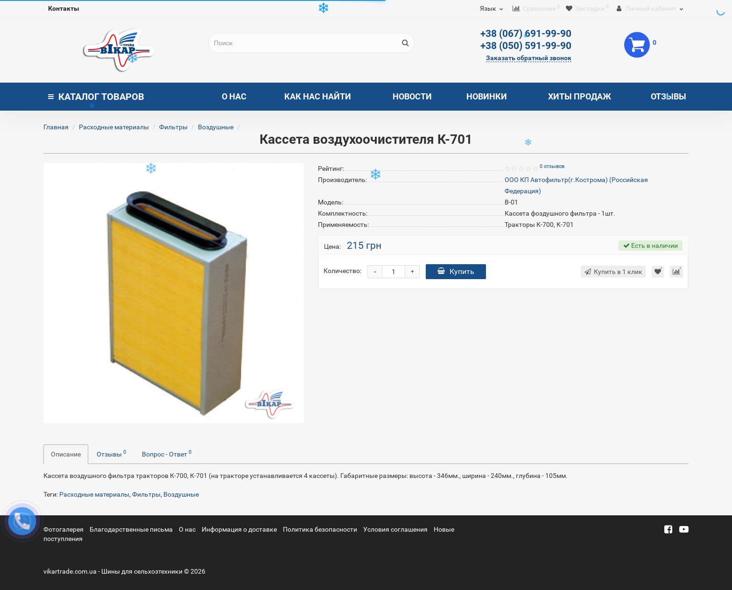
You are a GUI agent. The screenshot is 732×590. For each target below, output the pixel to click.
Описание (66, 454)
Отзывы (668, 96)
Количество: (342, 270)
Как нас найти (317, 96)
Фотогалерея (63, 529)
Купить (455, 271)
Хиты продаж (579, 96)
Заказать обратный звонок (528, 58)
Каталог (96, 96)
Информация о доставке (239, 529)
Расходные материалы (114, 127)
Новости (412, 96)
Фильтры (173, 127)
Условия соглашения (395, 529)
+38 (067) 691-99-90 (525, 33)
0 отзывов (552, 166)
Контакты (63, 8)
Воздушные (215, 127)
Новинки (486, 96)
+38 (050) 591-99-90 (525, 45)
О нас (234, 96)
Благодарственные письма (131, 529)
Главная (56, 127)
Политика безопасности (320, 529)
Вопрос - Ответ (166, 453)
